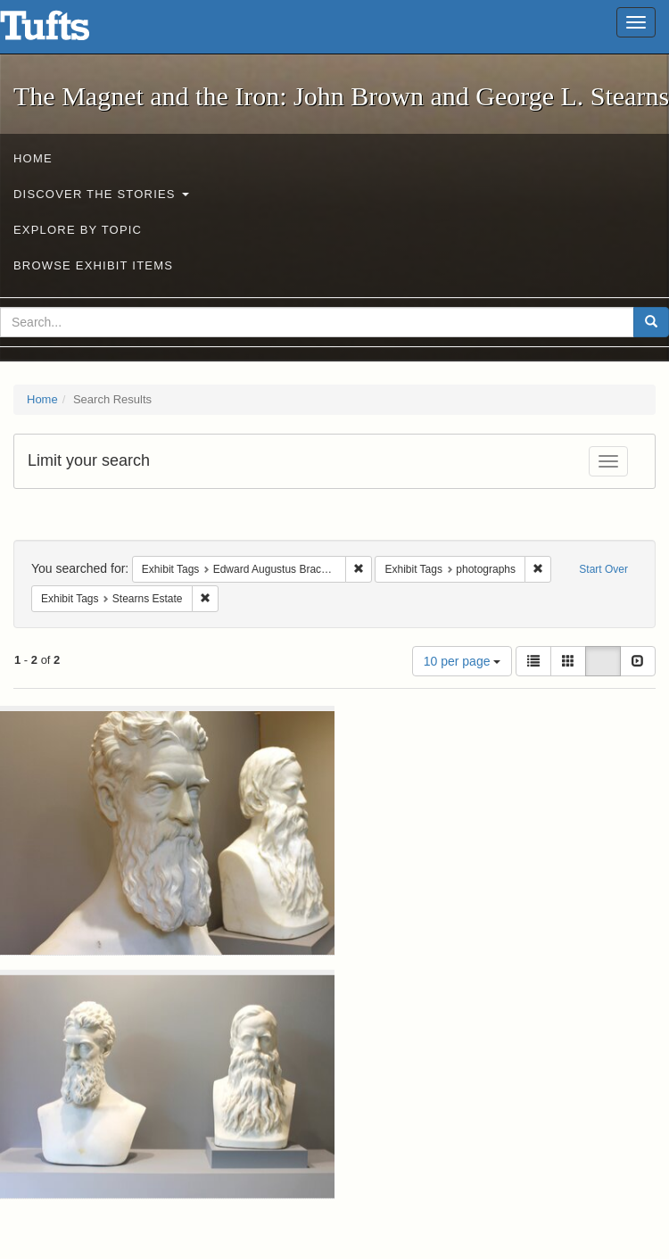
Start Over (603, 569)
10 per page (462, 661)
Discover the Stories (101, 194)
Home (33, 158)
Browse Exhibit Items (93, 265)
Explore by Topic (77, 229)
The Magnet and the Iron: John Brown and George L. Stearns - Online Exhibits (67, 31)
